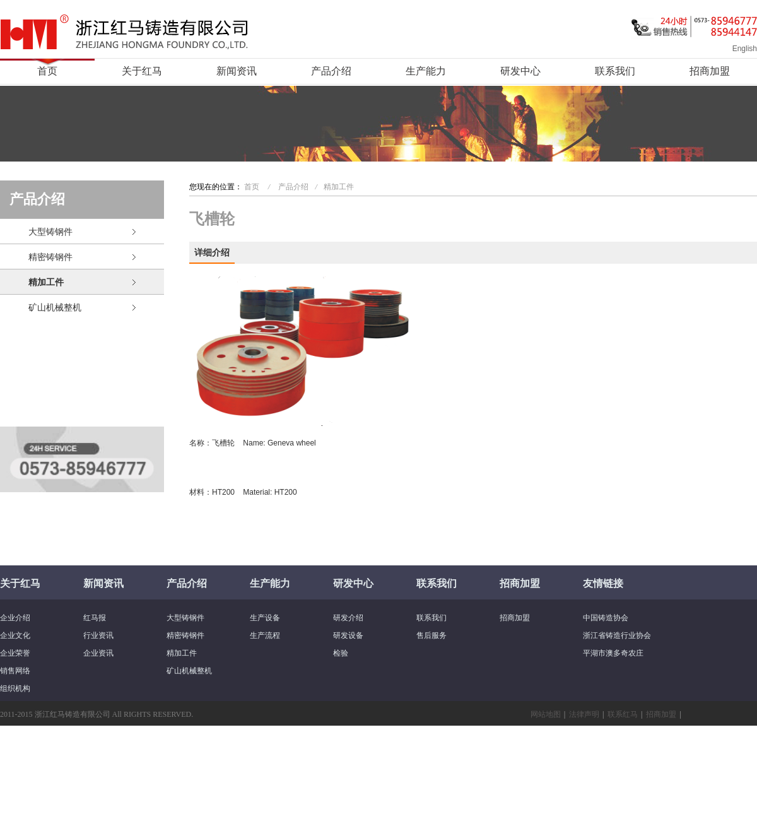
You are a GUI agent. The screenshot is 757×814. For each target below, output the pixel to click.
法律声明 (584, 714)
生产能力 (426, 71)
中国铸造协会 (605, 617)
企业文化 (15, 635)
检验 (340, 653)
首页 (47, 71)
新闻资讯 (236, 71)
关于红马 (142, 71)
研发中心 (520, 71)
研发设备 (348, 635)
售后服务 (431, 635)
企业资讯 (98, 653)
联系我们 (615, 71)
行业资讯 (98, 635)
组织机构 (15, 688)
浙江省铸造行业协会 (617, 635)
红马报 (94, 617)
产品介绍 (331, 71)
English (744, 48)
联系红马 (622, 714)
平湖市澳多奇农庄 (613, 653)
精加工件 (46, 282)
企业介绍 (15, 617)
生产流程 (265, 635)
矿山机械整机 (54, 307)
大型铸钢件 (50, 232)
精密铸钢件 (50, 257)
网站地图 (546, 714)
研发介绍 (348, 617)
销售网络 (15, 670)
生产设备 (265, 617)
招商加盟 (710, 71)
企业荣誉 (15, 653)
